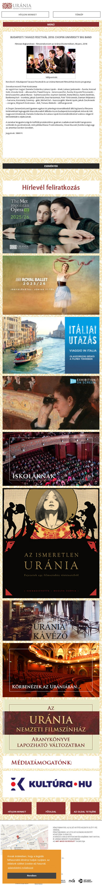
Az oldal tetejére (85, 811)
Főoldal (51, 811)
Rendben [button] (31, 875)
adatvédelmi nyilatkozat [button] (20, 867)
